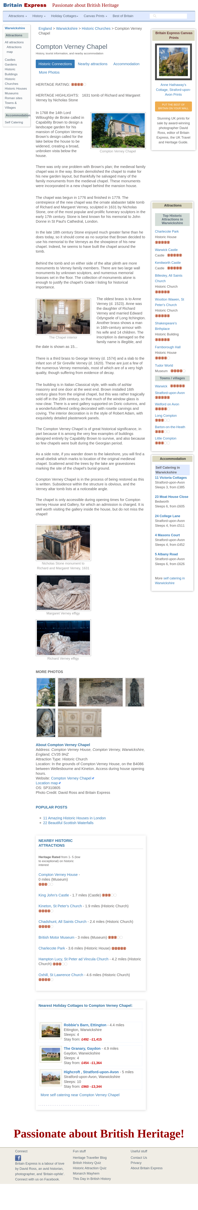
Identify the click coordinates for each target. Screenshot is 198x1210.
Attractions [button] (17, 16)
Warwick (161, 386)
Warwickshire (15, 28)
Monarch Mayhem (86, 1173)
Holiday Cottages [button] (64, 16)
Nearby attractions (92, 64)
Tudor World (164, 365)
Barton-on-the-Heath (170, 427)
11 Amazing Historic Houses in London (74, 818)
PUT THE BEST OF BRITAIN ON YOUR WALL (173, 106)
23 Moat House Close (171, 497)
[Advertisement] (115, 861)
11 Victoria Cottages (171, 478)
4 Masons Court (167, 535)
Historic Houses (16, 88)
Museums (11, 93)
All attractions (14, 42)
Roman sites (13, 98)
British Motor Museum (56, 937)
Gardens (11, 64)
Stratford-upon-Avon (170, 393)
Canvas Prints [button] (95, 16)
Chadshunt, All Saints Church (62, 922)
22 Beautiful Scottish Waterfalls (68, 823)
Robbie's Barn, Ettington (85, 1025)
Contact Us (139, 1158)
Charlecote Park (52, 948)
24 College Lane (167, 516)
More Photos (49, 72)
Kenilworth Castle (168, 263)
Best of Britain (123, 16)
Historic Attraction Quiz (89, 1168)
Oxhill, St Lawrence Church (61, 975)
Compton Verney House (58, 875)
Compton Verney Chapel (71, 778)
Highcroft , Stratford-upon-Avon (91, 1072)
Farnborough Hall (168, 347)
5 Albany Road (166, 554)
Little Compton (165, 438)
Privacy (136, 1163)
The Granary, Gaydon (82, 1048)
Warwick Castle (166, 250)
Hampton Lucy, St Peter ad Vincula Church (73, 959)
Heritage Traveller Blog (90, 1158)
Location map (47, 783)
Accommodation (126, 64)
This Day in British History (92, 1179)
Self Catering (14, 122)
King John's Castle (54, 895)
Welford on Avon (167, 404)
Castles (10, 60)
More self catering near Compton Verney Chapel (80, 1095)
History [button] (39, 16)
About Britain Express (147, 1168)
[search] (168, 16)
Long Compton (166, 415)
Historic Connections (55, 64)
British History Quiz (87, 1163)
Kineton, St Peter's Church (60, 906)
